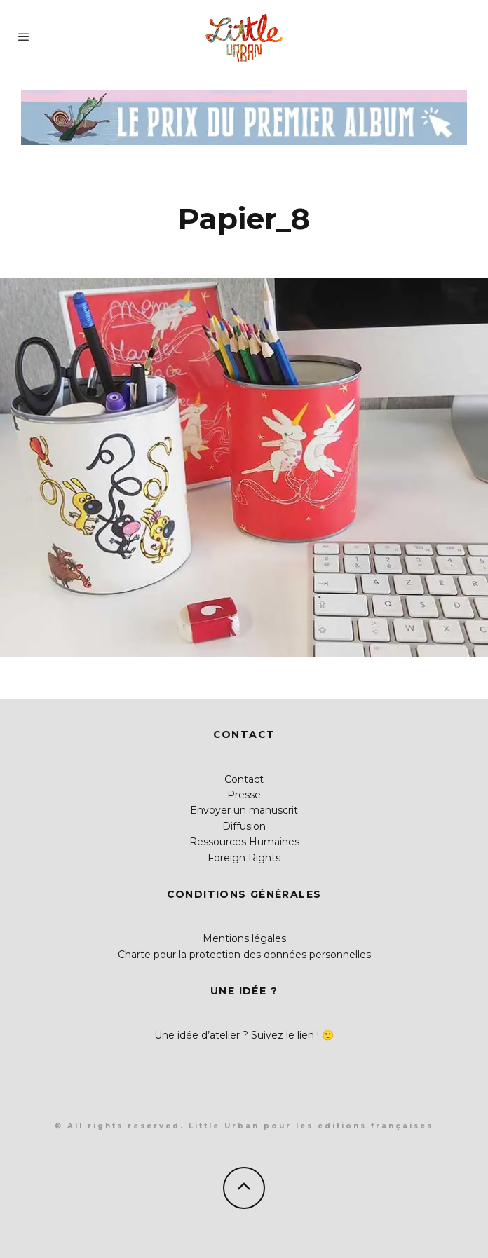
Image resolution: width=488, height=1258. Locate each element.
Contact (244, 779)
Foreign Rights (244, 858)
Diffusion (244, 826)
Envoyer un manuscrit (244, 810)
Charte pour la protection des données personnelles (244, 954)
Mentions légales (244, 938)
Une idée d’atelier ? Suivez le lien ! (236, 1035)
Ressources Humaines (244, 841)
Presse (244, 794)
